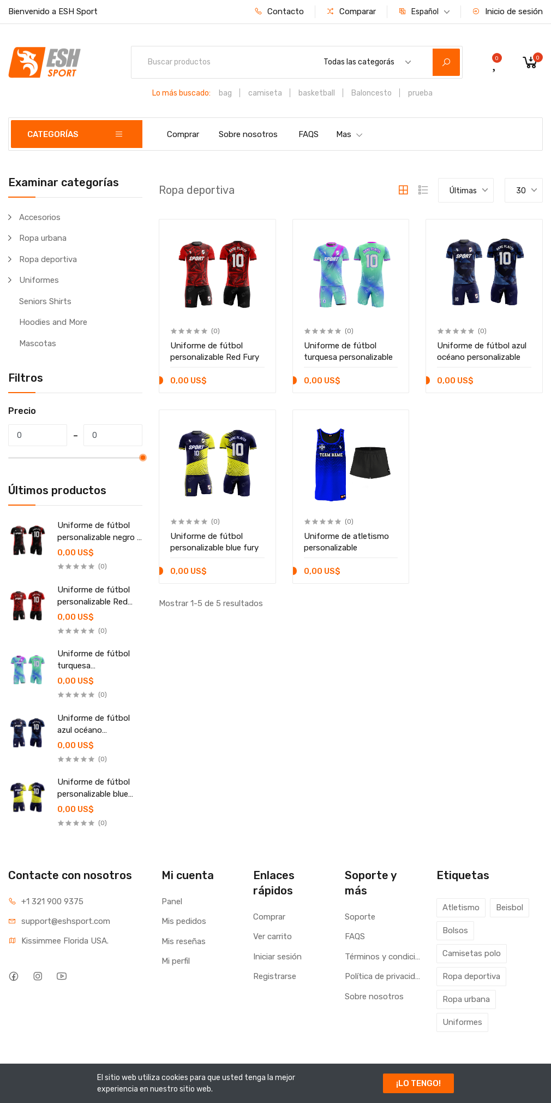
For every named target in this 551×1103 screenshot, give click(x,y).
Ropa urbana (43, 238)
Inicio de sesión (507, 11)
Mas (349, 134)
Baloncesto (371, 93)
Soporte (360, 917)
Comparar (351, 11)
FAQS (308, 134)
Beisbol (509, 907)
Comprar (183, 134)
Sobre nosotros (248, 134)
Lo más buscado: (181, 93)
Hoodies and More (53, 322)
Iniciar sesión (277, 957)
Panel (171, 901)
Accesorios (40, 217)
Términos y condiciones (382, 957)
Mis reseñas (183, 941)
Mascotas (37, 343)
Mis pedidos (183, 921)
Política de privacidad (382, 976)
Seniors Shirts (45, 301)
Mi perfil (175, 961)
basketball (316, 93)
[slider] (142, 457)
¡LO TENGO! (418, 1083)
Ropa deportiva (48, 259)
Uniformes (39, 280)
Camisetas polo (471, 953)
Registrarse (274, 976)
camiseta (265, 93)
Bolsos (455, 930)
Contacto (279, 11)
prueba (420, 93)
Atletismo (461, 907)
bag (225, 93)
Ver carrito (272, 936)
